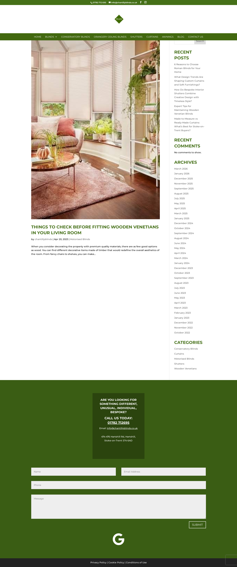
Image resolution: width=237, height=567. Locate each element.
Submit (197, 524)
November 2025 (183, 183)
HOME (37, 37)
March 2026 (181, 168)
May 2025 (179, 203)
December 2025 (183, 178)
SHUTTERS (136, 37)
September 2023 (184, 277)
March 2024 (181, 258)
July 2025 (179, 198)
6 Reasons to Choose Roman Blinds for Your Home (187, 68)
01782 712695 (118, 423)
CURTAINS (152, 37)
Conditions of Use (136, 562)
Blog (180, 37)
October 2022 (182, 332)
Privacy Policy (98, 562)
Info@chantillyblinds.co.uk (122, 428)
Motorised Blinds (80, 239)
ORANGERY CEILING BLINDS (110, 37)
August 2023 (181, 282)
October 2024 (182, 228)
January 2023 (181, 317)
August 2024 (181, 238)
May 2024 (179, 248)
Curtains (179, 353)
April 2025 (180, 208)
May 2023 (179, 297)
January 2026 (181, 173)
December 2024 (183, 223)
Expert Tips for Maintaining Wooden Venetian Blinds (186, 110)
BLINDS (49, 37)
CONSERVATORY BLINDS (75, 37)
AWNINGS (168, 37)
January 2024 (181, 263)
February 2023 (182, 312)
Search (200, 41)
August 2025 (181, 193)
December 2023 (183, 268)
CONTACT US (195, 37)
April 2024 (180, 253)
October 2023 (182, 272)
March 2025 (180, 213)
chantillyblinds (43, 239)
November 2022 (183, 327)
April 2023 (180, 302)
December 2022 (183, 322)
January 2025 (181, 218)
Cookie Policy (116, 562)
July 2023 (179, 287)
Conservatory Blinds (186, 348)
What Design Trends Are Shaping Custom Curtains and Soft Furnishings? (189, 80)
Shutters (179, 363)
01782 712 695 (99, 2)
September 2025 (184, 188)
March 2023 (180, 307)
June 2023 (180, 292)
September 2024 (184, 233)
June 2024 (180, 243)
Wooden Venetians (185, 368)
